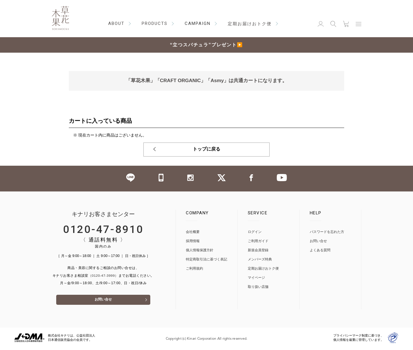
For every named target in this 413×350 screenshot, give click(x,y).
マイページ (256, 278)
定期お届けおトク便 (263, 268)
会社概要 (193, 232)
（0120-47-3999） (103, 276)
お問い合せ (103, 302)
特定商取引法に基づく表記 (206, 259)
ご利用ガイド (258, 241)
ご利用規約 (194, 268)
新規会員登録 (258, 250)
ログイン (255, 232)
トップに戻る (206, 149)
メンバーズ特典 (260, 259)
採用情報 (193, 241)
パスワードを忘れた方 (327, 232)
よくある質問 (320, 250)
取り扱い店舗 (258, 287)
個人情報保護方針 (199, 250)
